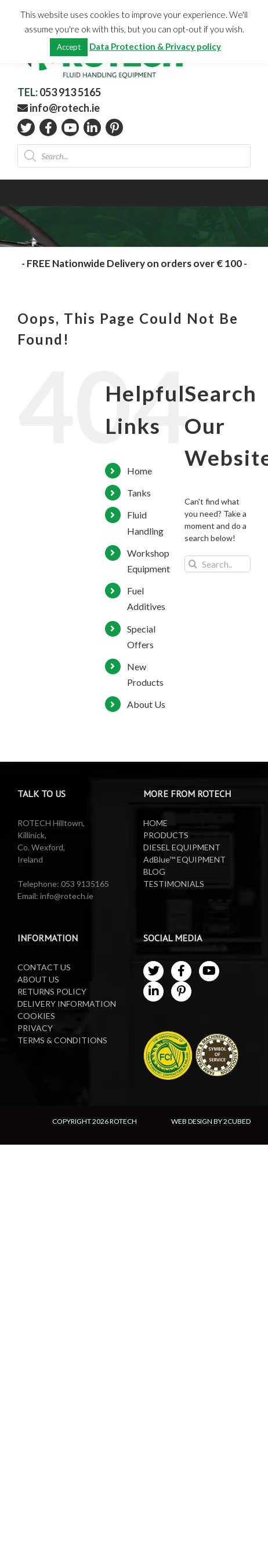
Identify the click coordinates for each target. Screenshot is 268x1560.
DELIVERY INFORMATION (66, 1004)
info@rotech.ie (58, 107)
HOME (155, 823)
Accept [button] (69, 47)
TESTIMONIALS (173, 884)
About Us (146, 704)
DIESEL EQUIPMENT (181, 847)
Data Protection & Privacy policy (155, 46)
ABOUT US (38, 979)
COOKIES (36, 1016)
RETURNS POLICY (51, 991)
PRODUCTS (166, 835)
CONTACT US (44, 967)
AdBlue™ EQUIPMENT (184, 859)
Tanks (139, 492)
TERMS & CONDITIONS (62, 1040)
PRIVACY (35, 1028)
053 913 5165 (70, 92)
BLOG (154, 871)
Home (139, 470)
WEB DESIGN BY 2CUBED (211, 1121)
